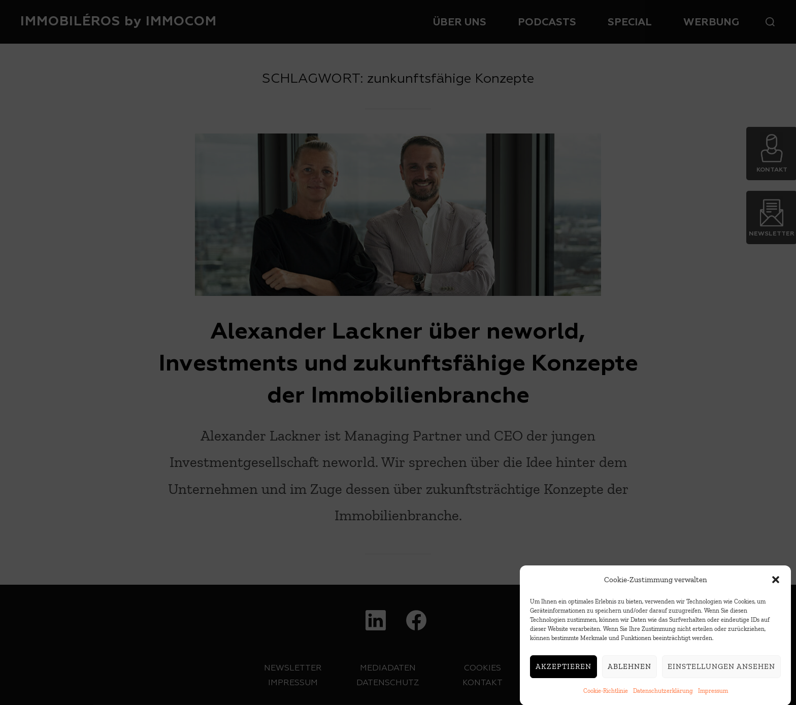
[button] (776, 582)
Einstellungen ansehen (721, 669)
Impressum (713, 693)
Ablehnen (629, 669)
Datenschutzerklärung (663, 693)
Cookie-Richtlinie (605, 693)
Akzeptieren (563, 669)
